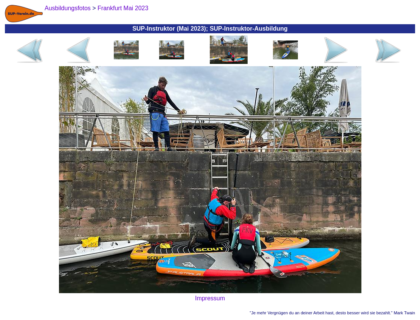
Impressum (210, 298)
